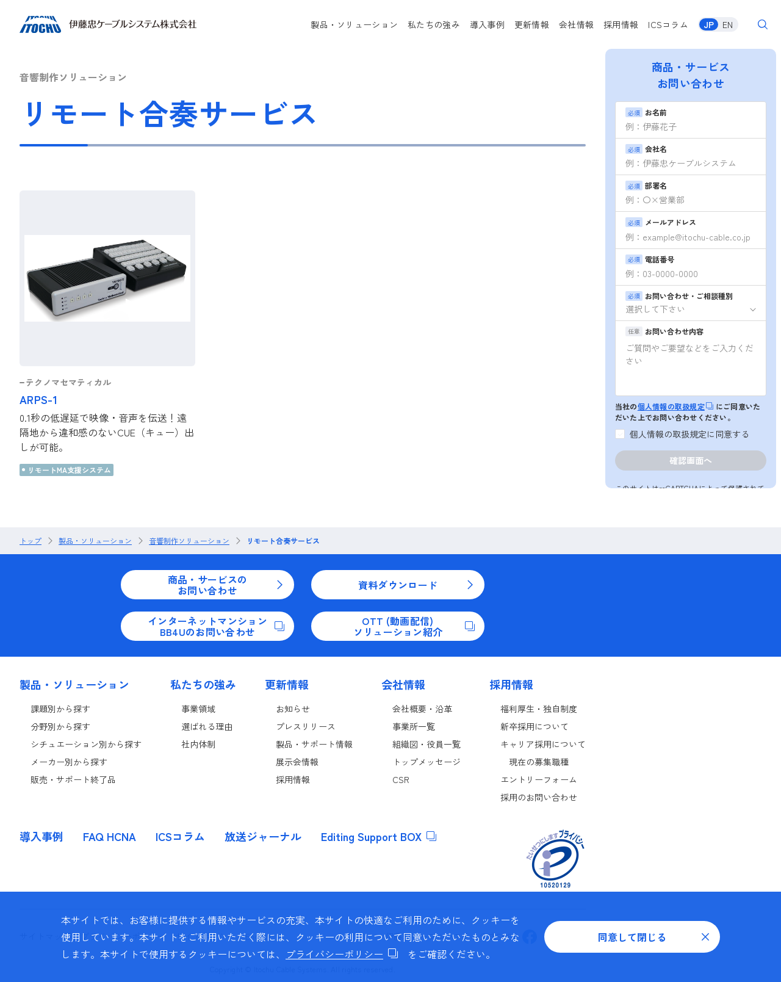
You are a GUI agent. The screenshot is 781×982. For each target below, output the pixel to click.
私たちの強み (434, 24)
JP (709, 24)
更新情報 (531, 24)
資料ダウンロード (416, 584)
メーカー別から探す (69, 762)
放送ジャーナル (263, 836)
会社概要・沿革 (422, 708)
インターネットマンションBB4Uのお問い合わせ (216, 626)
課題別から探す (60, 708)
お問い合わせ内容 (664, 331)
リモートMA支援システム (69, 469)
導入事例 (487, 24)
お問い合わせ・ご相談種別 (679, 296)
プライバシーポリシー (342, 954)
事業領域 (198, 708)
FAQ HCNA (109, 836)
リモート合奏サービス (283, 540)
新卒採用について (534, 726)
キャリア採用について (543, 744)
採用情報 (620, 24)
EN (727, 24)
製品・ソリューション (354, 24)
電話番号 (649, 259)
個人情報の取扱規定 (675, 406)
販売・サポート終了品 (73, 779)
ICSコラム (668, 24)
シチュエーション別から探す (86, 744)
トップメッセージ (426, 762)
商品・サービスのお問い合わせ (226, 585)
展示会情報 (297, 762)
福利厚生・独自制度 (538, 708)
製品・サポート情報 (314, 744)
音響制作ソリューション (189, 540)
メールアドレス (660, 222)
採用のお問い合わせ (538, 797)
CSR (400, 779)
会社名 (646, 148)
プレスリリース (306, 726)
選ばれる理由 (206, 726)
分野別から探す (60, 726)
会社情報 (576, 24)
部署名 (646, 185)
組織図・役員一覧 (426, 744)
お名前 (646, 112)
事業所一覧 (413, 726)
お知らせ (293, 708)
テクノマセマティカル (68, 382)
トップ (30, 540)
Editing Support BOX (378, 836)
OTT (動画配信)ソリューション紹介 (414, 626)
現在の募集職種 (539, 762)
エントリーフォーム (538, 779)
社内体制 (198, 744)
